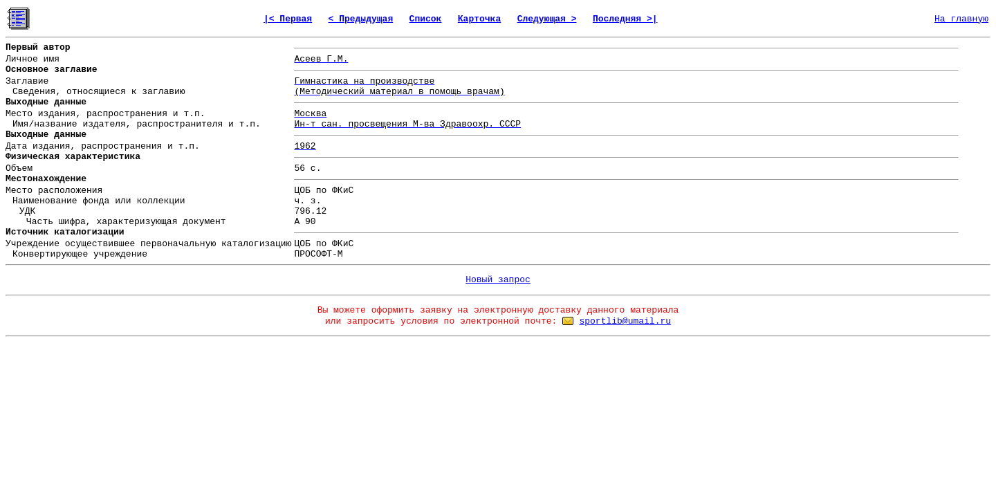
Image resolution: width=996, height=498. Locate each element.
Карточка (479, 19)
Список (425, 19)
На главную (961, 19)
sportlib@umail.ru (625, 321)
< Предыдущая (361, 19)
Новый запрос (498, 280)
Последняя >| (625, 19)
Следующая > (547, 19)
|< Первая (288, 19)
